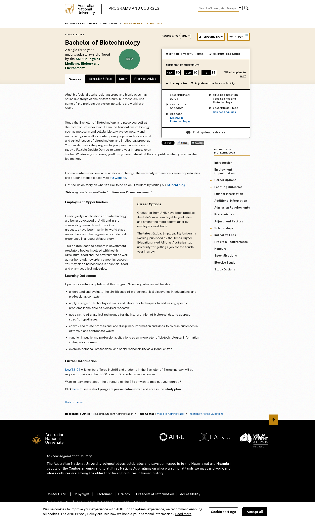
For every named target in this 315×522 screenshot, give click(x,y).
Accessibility (190, 494)
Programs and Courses (134, 8)
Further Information (228, 193)
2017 (185, 35)
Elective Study (224, 262)
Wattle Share (197, 143)
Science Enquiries (224, 112)
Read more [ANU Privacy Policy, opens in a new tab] (183, 514)
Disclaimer (103, 494)
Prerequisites (176, 83)
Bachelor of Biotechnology (143, 23)
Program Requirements (231, 242)
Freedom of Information (155, 494)
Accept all (255, 512)
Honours (220, 248)
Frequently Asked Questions (206, 413)
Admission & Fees (100, 78)
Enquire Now (211, 36)
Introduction (223, 162)
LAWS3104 (72, 369)
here (76, 389)
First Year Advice (145, 78)
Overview (75, 79)
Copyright (82, 494)
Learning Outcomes (228, 187)
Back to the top (74, 402)
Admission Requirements (232, 207)
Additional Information (230, 200)
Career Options (225, 180)
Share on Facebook (183, 143)
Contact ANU (57, 494)
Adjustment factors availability (213, 83)
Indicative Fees (225, 235)
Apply (238, 35)
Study (123, 78)
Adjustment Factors (228, 221)
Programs (110, 23)
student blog (176, 185)
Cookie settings (223, 512)
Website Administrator (170, 413)
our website (118, 177)
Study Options (224, 269)
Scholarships (223, 228)
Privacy (124, 494)
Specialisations (225, 255)
